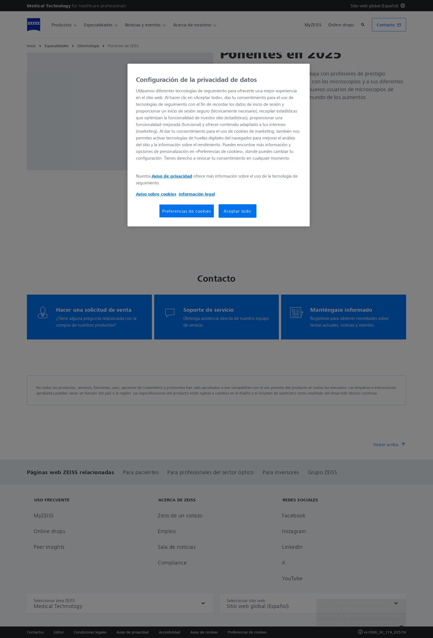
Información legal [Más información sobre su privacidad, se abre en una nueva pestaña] (197, 194)
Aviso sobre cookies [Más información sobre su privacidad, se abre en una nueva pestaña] (156, 194)
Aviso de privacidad (172, 176)
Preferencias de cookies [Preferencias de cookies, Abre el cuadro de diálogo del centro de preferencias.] (186, 211)
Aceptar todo (237, 211)
